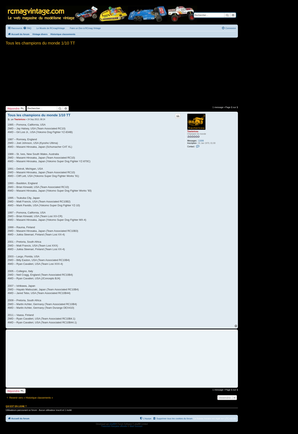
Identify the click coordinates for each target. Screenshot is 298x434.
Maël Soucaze (136, 426)
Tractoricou (192, 131)
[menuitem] (27, 28)
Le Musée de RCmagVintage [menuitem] (50, 28)
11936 (201, 141)
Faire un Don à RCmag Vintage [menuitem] (85, 28)
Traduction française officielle (114, 426)
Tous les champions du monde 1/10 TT (40, 43)
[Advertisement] (122, 74)
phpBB (112, 424)
